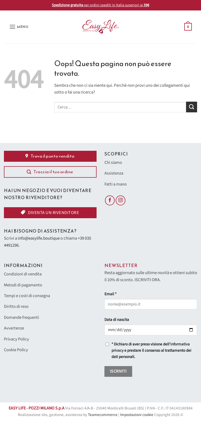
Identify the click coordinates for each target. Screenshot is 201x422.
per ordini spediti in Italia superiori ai (100, 5)
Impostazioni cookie (136, 415)
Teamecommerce (103, 415)
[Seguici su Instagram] (121, 201)
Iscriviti (118, 371)
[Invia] (191, 107)
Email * (110, 294)
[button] (19, 26)
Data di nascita (116, 319)
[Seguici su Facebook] (110, 201)
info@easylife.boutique (39, 238)
